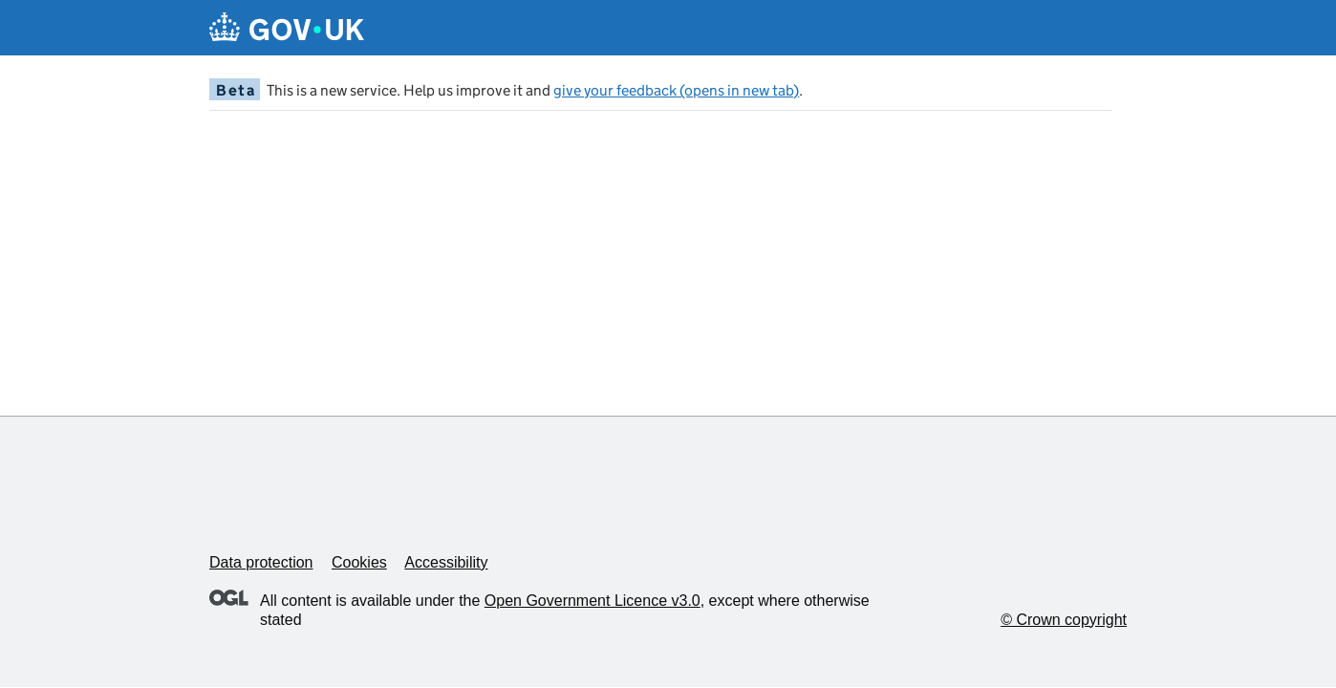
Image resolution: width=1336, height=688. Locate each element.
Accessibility (445, 562)
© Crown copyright (1064, 620)
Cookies (359, 562)
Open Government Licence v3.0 (592, 600)
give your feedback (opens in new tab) (676, 90)
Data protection (261, 562)
